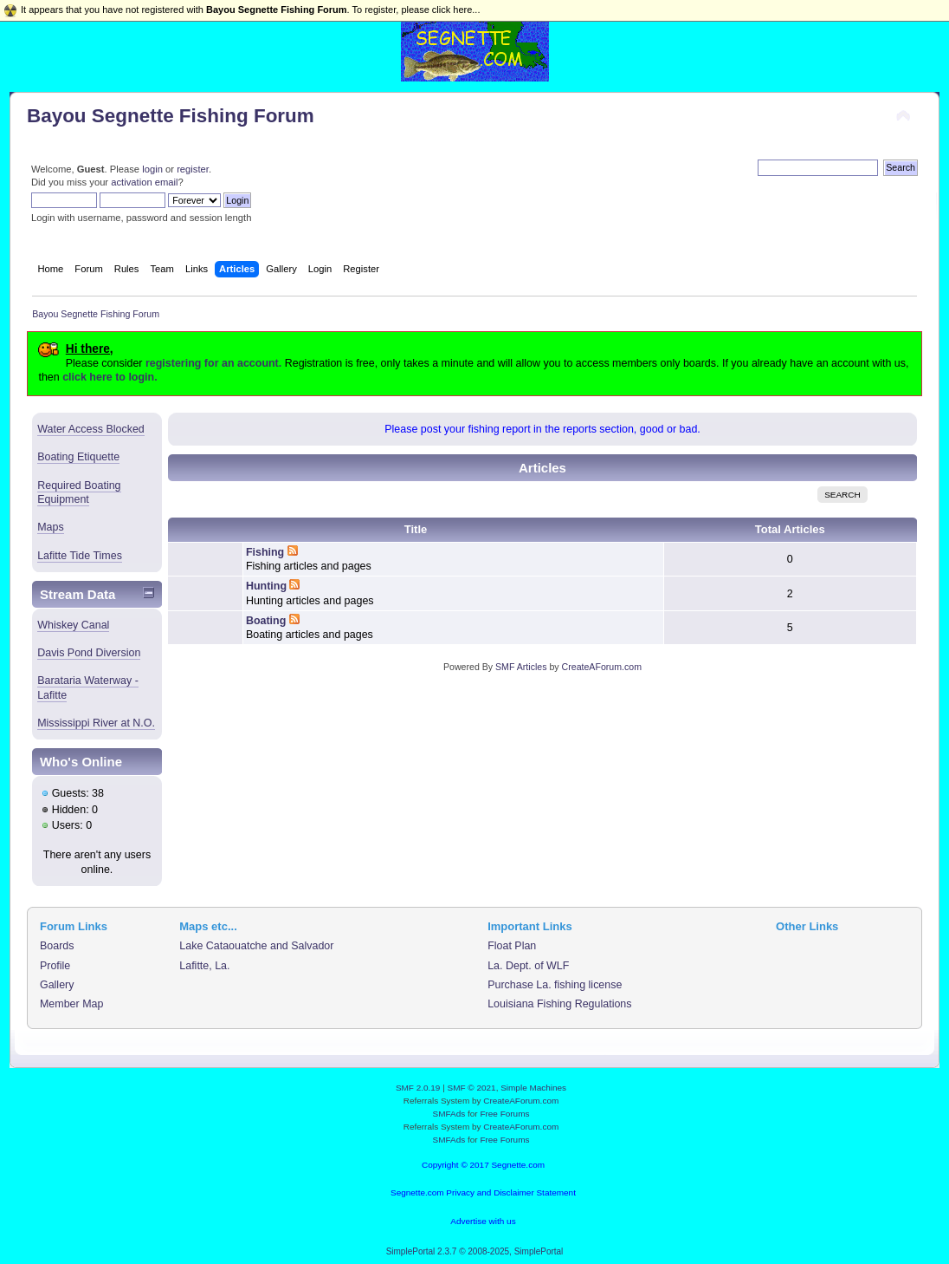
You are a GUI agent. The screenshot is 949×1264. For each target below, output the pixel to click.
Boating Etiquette (78, 457)
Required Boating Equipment (78, 492)
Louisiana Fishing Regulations (559, 1004)
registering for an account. (213, 363)
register (193, 169)
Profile (55, 966)
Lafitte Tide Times (79, 556)
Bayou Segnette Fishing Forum (170, 116)
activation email (144, 182)
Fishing (265, 552)
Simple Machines (533, 1087)
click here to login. (109, 377)
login (152, 169)
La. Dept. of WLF (528, 966)
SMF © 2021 (472, 1087)
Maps (50, 527)
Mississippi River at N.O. (96, 723)
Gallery (57, 985)
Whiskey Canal (73, 625)
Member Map (71, 1004)
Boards (57, 946)
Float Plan (511, 946)
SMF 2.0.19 (418, 1087)
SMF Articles (520, 666)
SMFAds (449, 1113)
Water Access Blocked (91, 429)
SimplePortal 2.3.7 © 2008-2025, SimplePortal (475, 1251)
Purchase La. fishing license (554, 985)
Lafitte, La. (204, 966)
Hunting (266, 586)
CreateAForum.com (602, 666)
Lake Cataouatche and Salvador (256, 946)
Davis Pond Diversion (88, 653)
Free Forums (504, 1113)
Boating (266, 621)
